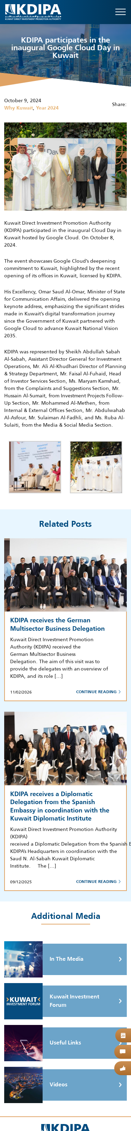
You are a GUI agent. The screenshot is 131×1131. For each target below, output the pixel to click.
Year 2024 (47, 108)
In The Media (43, 959)
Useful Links (42, 1043)
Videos (35, 1085)
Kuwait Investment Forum (51, 1001)
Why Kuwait (18, 108)
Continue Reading (98, 692)
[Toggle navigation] (120, 12)
